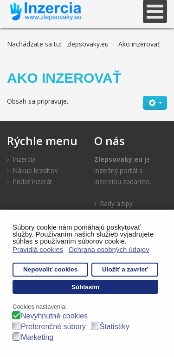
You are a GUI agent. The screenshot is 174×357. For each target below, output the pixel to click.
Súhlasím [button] (85, 287)
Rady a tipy (116, 203)
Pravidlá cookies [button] (38, 249)
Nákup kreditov (35, 170)
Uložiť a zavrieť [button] (125, 269)
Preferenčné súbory (53, 326)
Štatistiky (114, 326)
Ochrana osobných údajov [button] (108, 249)
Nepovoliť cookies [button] (50, 269)
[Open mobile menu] (155, 11)
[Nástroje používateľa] (155, 103)
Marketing (37, 337)
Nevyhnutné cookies (54, 315)
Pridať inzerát (32, 181)
